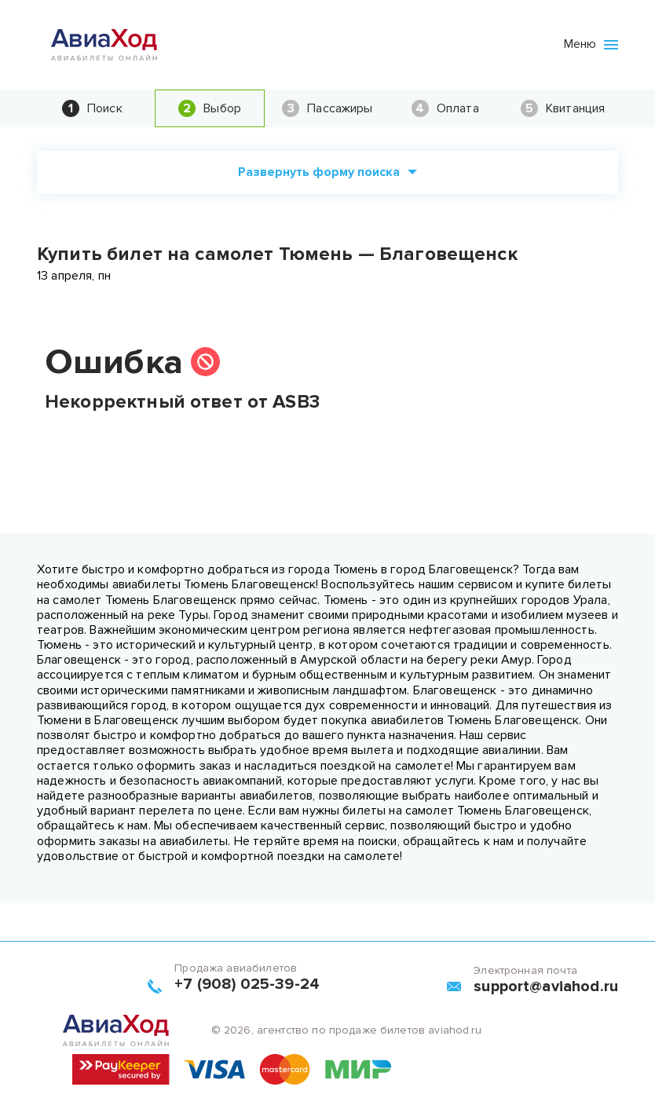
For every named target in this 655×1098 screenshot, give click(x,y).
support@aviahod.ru (546, 986)
